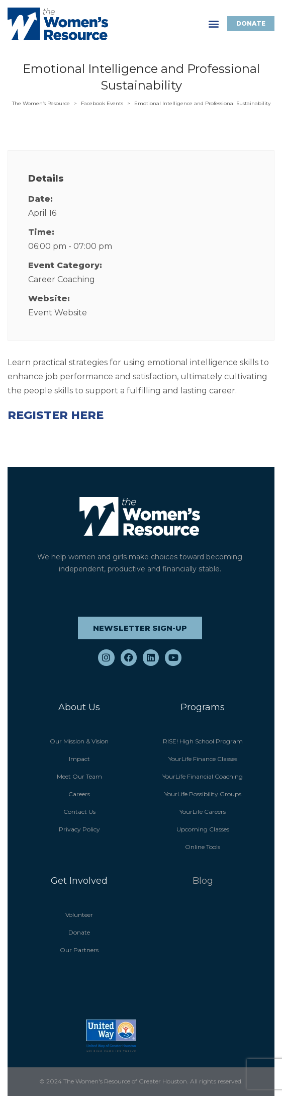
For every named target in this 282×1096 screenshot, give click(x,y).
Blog (203, 880)
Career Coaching (61, 279)
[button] (214, 24)
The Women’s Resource (41, 103)
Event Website (57, 312)
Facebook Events (102, 103)
